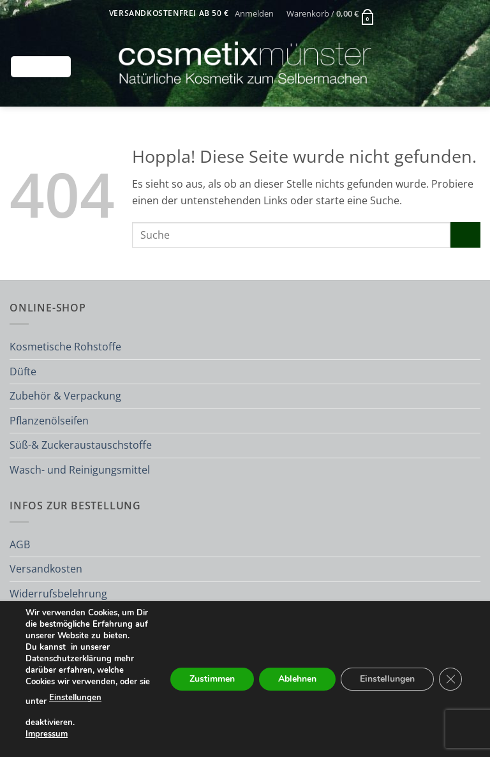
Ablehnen (297, 678)
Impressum (47, 733)
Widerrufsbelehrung (58, 594)
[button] (254, 13)
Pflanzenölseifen (49, 421)
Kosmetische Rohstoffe (65, 347)
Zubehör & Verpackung (65, 396)
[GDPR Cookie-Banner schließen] (450, 678)
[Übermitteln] (465, 234)
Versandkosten (46, 569)
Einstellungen (75, 697)
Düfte (23, 371)
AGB (20, 544)
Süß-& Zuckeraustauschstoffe (81, 445)
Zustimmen (212, 678)
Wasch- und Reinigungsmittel (80, 470)
